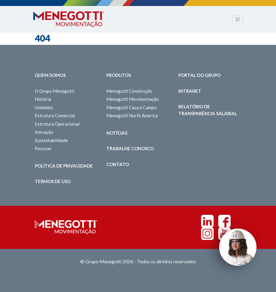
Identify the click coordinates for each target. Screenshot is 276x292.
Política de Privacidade (64, 165)
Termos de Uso (53, 181)
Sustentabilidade (51, 140)
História (43, 99)
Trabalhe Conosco (130, 148)
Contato (117, 164)
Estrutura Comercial (55, 115)
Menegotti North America (132, 115)
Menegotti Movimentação (132, 99)
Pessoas (43, 148)
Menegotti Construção (129, 91)
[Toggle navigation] (237, 19)
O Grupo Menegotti (54, 91)
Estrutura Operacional (57, 124)
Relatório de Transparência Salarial (207, 110)
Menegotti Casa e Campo (131, 107)
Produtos (118, 75)
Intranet (189, 91)
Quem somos (50, 75)
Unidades (44, 107)
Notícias (116, 133)
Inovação (44, 132)
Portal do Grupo (199, 75)
